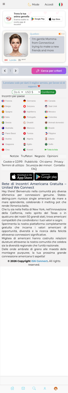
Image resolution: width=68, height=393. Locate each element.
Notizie (14, 274)
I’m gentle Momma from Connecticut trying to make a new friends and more (45, 44)
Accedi (49, 4)
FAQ (34, 287)
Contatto (59, 283)
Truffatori (26, 274)
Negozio (40, 274)
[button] (4, 4)
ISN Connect (39, 379)
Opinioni (52, 274)
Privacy (58, 280)
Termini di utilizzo (13, 283)
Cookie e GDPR (12, 280)
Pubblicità (31, 280)
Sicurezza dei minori (39, 283)
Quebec (34, 33)
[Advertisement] (34, 19)
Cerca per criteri (49, 71)
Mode (33, 4)
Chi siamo (46, 280)
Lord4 (12, 60)
